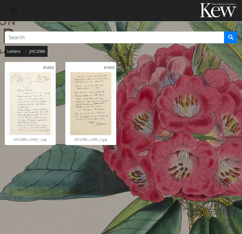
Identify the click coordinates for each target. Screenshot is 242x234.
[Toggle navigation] (14, 10)
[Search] (230, 37)
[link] (48, 67)
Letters (13, 51)
